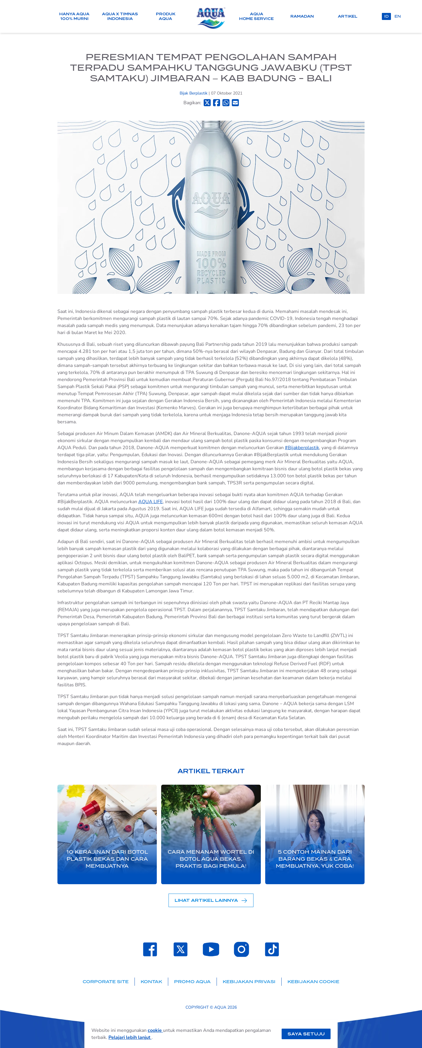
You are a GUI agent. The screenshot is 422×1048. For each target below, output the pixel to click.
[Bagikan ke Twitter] (207, 103)
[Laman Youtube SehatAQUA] (211, 949)
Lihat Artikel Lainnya (211, 900)
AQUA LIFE (150, 501)
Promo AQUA (192, 981)
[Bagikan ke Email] (235, 103)
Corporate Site (106, 981)
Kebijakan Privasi (249, 981)
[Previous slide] (66, 834)
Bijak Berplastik (194, 93)
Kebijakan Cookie (313, 981)
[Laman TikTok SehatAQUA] (272, 949)
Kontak (151, 981)
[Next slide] (355, 834)
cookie (155, 1030)
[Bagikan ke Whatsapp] (225, 103)
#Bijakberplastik (302, 447)
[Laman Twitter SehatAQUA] (180, 949)
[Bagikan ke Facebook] (216, 103)
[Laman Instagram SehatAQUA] (241, 949)
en (397, 16)
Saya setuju (306, 1034)
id (386, 16)
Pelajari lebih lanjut (130, 1037)
